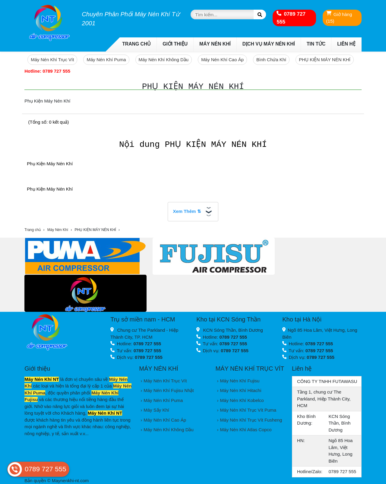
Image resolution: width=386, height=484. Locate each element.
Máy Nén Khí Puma (106, 59)
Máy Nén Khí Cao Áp (222, 59)
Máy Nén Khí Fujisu (240, 380)
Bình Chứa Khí (271, 59)
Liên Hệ (346, 43)
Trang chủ (136, 43)
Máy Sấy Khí (156, 410)
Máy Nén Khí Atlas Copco (246, 429)
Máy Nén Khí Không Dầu (164, 59)
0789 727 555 (291, 18)
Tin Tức (316, 43)
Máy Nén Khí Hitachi (240, 390)
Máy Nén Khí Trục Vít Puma (248, 410)
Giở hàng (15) (339, 17)
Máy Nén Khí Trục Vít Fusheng (251, 419)
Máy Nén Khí (215, 43)
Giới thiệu (175, 43)
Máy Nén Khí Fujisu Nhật (169, 390)
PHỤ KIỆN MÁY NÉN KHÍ (324, 59)
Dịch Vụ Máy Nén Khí (268, 43)
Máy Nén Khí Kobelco (242, 400)
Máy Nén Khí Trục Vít (52, 59)
